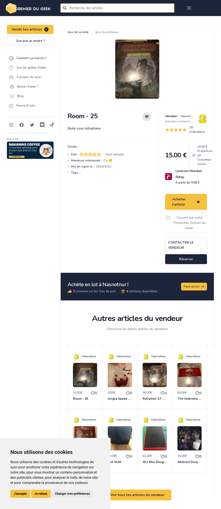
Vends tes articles (30, 29)
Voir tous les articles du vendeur (137, 495)
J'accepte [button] (20, 493)
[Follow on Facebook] (21, 124)
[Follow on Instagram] (11, 124)
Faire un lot (194, 286)
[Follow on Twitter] (31, 124)
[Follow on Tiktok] (52, 124)
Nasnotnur (187, 116)
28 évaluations (197, 129)
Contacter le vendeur (181, 245)
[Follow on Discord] (42, 124)
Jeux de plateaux (106, 32)
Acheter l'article (186, 202)
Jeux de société (78, 32)
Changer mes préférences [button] (72, 493)
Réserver (186, 259)
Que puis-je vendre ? (30, 41)
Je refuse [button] (41, 493)
